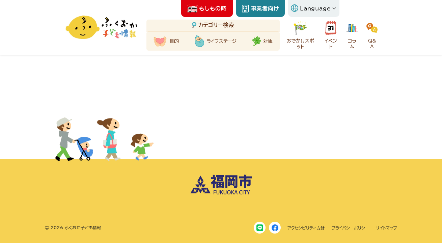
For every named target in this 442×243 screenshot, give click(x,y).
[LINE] (260, 228)
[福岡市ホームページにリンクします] (221, 193)
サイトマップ (386, 228)
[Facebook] (275, 228)
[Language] (313, 8)
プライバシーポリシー (350, 228)
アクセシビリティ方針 (306, 228)
